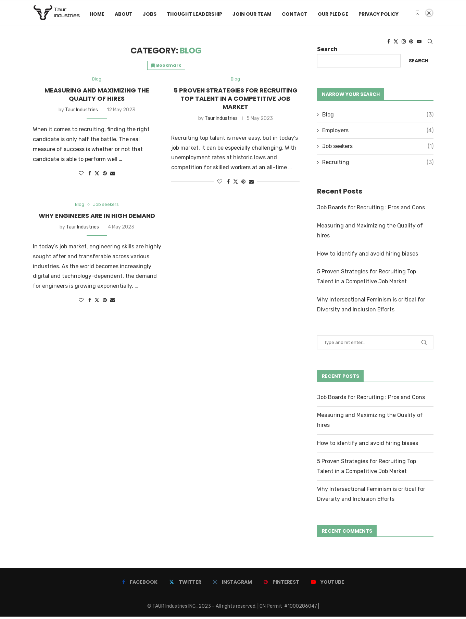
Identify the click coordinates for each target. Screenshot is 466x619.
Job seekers (377, 149)
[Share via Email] (112, 176)
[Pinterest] (411, 43)
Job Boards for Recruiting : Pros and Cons (371, 210)
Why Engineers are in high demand (97, 218)
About (124, 14)
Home (97, 14)
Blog (377, 117)
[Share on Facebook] (89, 176)
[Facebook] (388, 43)
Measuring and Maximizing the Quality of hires (97, 97)
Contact (294, 14)
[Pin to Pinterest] (105, 176)
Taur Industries (81, 113)
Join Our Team (252, 14)
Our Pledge (333, 14)
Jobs (149, 14)
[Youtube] (419, 43)
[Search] (430, 43)
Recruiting (377, 165)
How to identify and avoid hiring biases (367, 256)
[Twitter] (395, 43)
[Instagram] (404, 43)
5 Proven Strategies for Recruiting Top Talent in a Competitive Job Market (236, 101)
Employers (377, 133)
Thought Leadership (194, 14)
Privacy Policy (378, 14)
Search (418, 63)
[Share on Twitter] (97, 176)
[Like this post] (81, 176)
